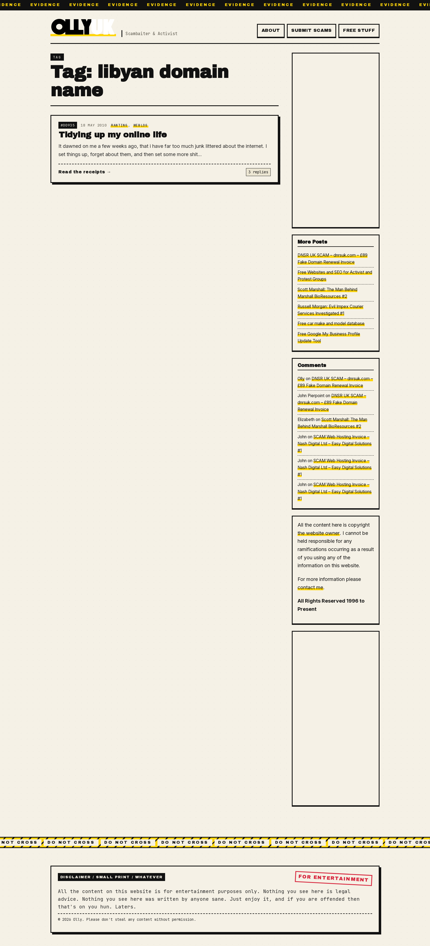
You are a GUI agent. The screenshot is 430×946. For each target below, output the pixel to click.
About (271, 30)
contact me (310, 587)
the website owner (319, 533)
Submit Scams (311, 30)
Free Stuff (359, 30)
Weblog (141, 125)
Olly (301, 378)
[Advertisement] (336, 140)
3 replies (258, 172)
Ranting (119, 125)
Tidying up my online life (113, 134)
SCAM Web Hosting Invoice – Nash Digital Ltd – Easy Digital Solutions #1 (335, 443)
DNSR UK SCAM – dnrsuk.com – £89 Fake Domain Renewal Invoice (332, 402)
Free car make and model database (331, 323)
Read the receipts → (84, 172)
